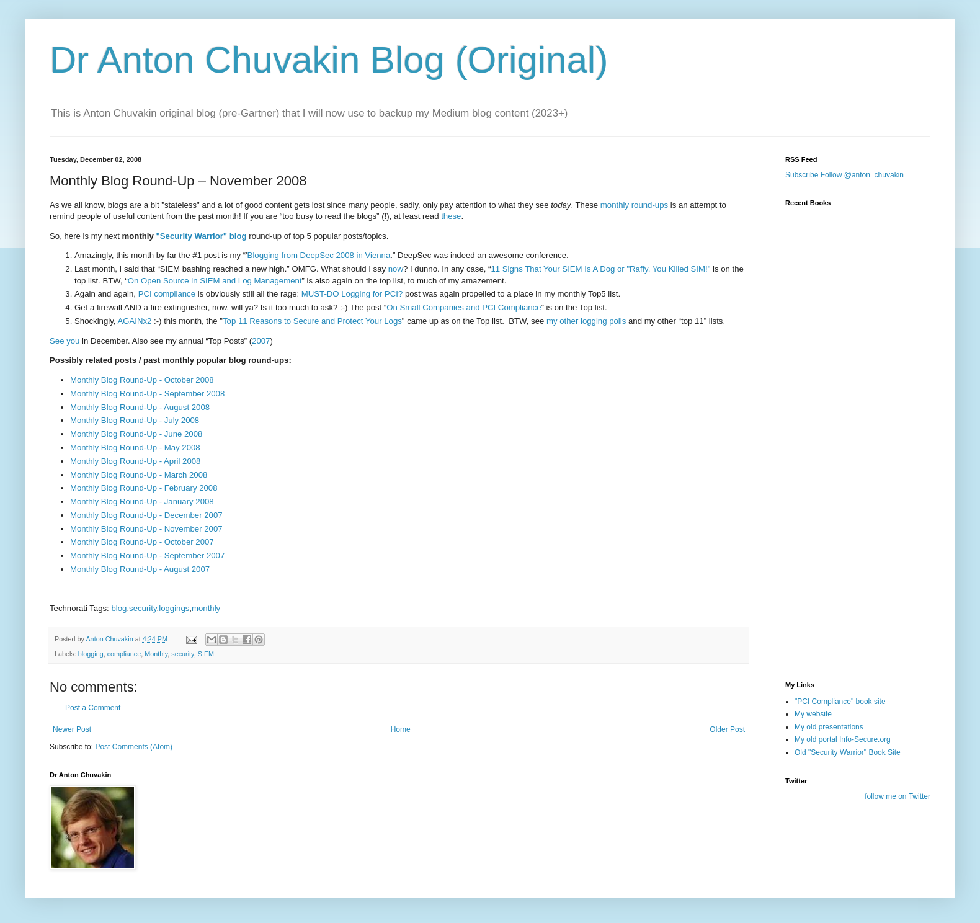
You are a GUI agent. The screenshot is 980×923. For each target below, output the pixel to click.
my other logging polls (586, 321)
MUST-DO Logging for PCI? (352, 293)
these (451, 216)
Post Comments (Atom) (133, 746)
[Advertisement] (847, 597)
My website (813, 714)
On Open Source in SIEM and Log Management (215, 280)
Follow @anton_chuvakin (862, 175)
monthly (206, 608)
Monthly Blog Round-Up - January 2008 (142, 501)
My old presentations (829, 727)
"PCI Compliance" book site (840, 701)
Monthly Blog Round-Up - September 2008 (147, 393)
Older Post (727, 729)
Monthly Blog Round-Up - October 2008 (142, 380)
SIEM (206, 654)
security (142, 608)
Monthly (156, 654)
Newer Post (72, 729)
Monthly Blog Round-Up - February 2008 (144, 488)
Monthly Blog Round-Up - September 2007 (147, 555)
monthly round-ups (634, 205)
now (395, 269)
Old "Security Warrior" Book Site (848, 752)
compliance (124, 654)
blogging (91, 654)
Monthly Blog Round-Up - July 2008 (134, 420)
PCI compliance (166, 293)
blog (119, 608)
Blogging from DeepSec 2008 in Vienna (319, 255)
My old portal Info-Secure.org (843, 739)
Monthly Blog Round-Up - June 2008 (136, 434)
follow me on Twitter (897, 796)
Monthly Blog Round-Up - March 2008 (138, 474)
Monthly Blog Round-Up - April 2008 (135, 461)
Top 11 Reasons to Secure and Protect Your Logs (312, 321)
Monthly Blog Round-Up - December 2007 (146, 515)
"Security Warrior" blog (201, 236)
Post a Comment (92, 707)
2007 (261, 341)
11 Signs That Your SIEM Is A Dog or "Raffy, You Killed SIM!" (600, 269)
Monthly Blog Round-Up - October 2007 (142, 541)
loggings (174, 608)
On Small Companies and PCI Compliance (463, 307)
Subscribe (801, 175)
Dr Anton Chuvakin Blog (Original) (329, 60)
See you (64, 341)
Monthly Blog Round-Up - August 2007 (140, 569)
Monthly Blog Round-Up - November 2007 (146, 528)
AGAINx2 (134, 321)
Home (401, 729)
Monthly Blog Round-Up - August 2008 (140, 407)
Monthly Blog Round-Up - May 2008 (135, 447)
